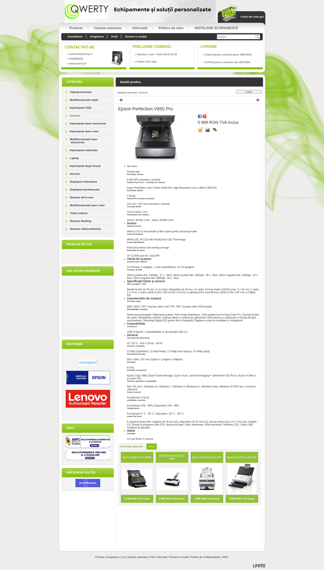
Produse (100, 557)
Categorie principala (127, 92)
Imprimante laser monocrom (88, 123)
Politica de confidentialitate (205, 557)
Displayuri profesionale (85, 189)
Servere (75, 173)
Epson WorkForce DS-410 (241, 457)
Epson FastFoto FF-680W (137, 457)
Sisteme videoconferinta (85, 228)
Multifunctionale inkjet (84, 99)
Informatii (162, 557)
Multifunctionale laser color (87, 205)
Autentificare (75, 36)
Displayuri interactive (83, 181)
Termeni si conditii (179, 557)
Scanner (75, 115)
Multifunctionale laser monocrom (84, 141)
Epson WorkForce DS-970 (206, 457)
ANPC (225, 557)
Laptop (74, 158)
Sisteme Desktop (81, 221)
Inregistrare (112, 557)
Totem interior (79, 213)
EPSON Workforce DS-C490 (172, 457)
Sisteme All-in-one (81, 197)
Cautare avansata (137, 557)
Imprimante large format (85, 166)
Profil (152, 557)
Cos (123, 557)
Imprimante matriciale (84, 150)
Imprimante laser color (84, 131)
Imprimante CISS (80, 107)
